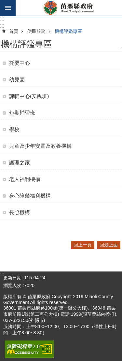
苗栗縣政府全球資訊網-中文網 (69, 8)
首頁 (13, 31)
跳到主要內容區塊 (3, 3)
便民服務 (36, 31)
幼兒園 (17, 79)
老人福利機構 (24, 179)
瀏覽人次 (12, 285)
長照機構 (19, 212)
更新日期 (12, 277)
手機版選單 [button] (8, 8)
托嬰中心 (19, 63)
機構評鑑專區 (68, 31)
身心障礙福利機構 (30, 196)
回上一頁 (83, 244)
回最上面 (109, 244)
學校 (14, 129)
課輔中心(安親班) (29, 96)
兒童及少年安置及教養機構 (40, 146)
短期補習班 (22, 113)
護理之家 (19, 162)
